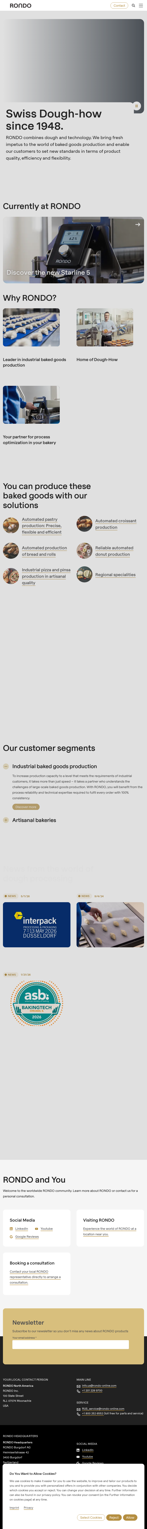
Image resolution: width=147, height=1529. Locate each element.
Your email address (23, 1337)
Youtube (47, 1228)
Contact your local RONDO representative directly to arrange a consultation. (35, 1277)
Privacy (28, 1507)
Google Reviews (27, 1236)
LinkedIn (21, 1228)
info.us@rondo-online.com (99, 1385)
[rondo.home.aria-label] (20, 6)
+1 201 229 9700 (92, 1390)
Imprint (14, 1507)
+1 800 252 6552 (93, 1413)
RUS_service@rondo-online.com (103, 1408)
